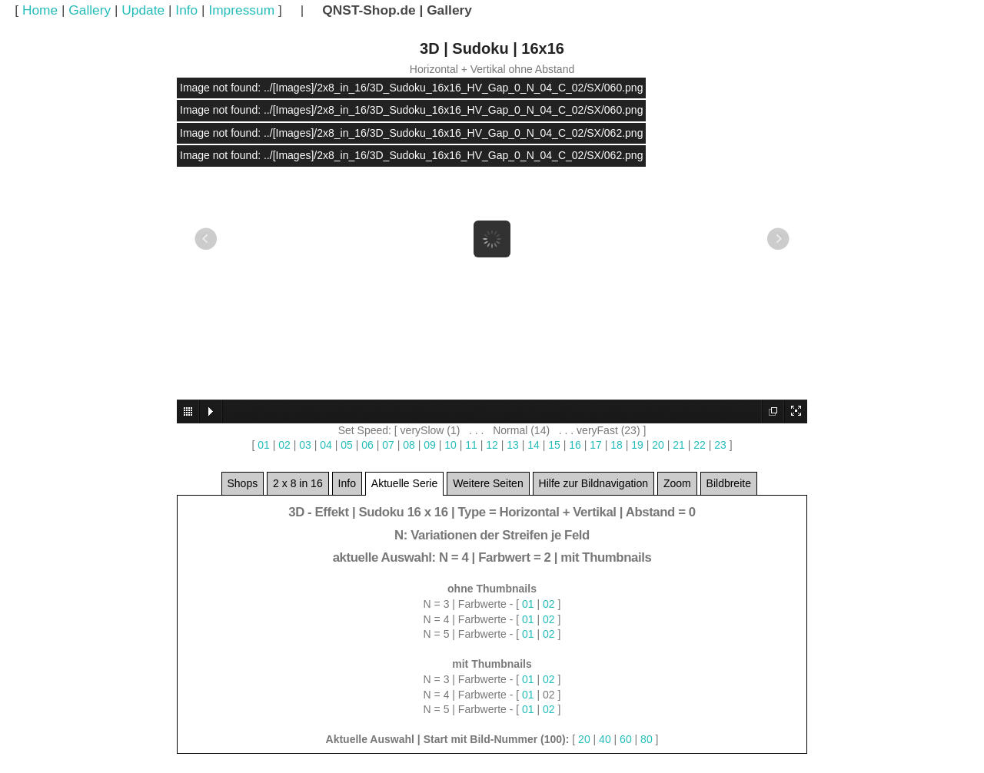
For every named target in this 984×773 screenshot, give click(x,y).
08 (409, 445)
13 (513, 445)
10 (450, 445)
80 (646, 739)
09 (430, 445)
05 (347, 445)
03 (305, 445)
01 (264, 445)
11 (471, 445)
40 (605, 739)
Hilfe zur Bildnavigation (593, 486)
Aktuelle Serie (404, 486)
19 (637, 445)
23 (720, 445)
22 (699, 445)
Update (143, 10)
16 (575, 445)
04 (326, 445)
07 (388, 445)
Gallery (89, 10)
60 (626, 739)
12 (492, 445)
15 (554, 445)
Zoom (677, 486)
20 (658, 445)
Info (186, 10)
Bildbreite (728, 486)
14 (533, 445)
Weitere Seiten (488, 486)
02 (284, 445)
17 (596, 445)
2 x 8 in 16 (298, 486)
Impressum (241, 10)
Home (40, 10)
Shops (242, 486)
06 (367, 445)
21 (679, 445)
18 (616, 445)
